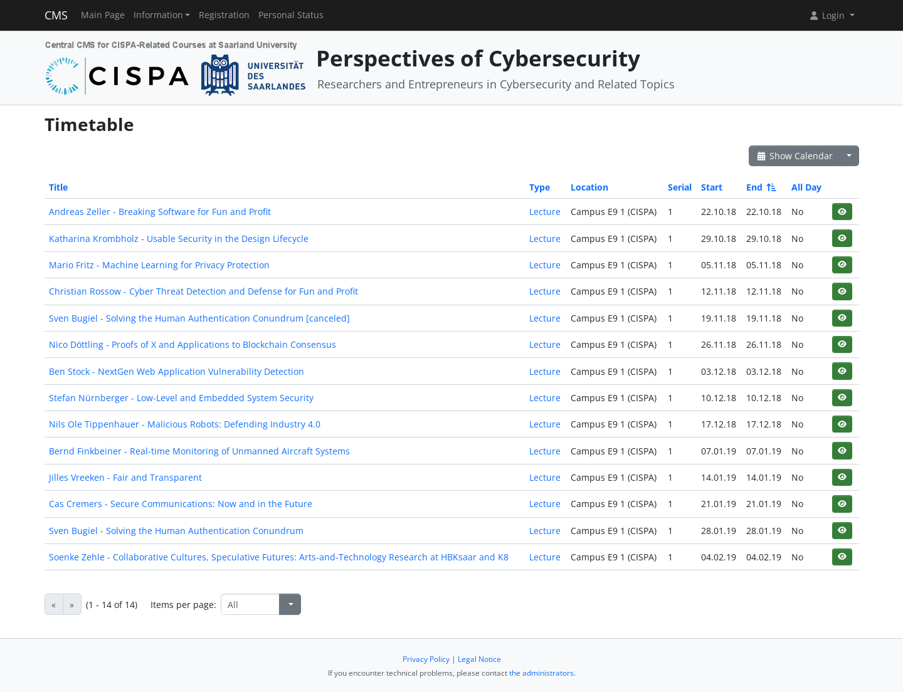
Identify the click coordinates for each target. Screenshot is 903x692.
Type (539, 187)
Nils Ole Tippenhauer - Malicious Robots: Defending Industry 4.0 (184, 424)
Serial (680, 187)
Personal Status (291, 15)
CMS (56, 15)
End (760, 187)
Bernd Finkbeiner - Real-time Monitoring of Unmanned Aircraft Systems (199, 451)
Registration (224, 15)
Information (158, 15)
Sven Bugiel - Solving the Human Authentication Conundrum (176, 531)
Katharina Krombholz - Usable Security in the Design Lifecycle (179, 238)
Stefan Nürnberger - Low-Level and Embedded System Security (181, 398)
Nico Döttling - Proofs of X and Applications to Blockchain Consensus (192, 344)
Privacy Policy (426, 659)
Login (827, 15)
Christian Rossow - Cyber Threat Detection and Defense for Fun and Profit (203, 291)
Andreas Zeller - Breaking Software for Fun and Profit (160, 212)
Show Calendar (794, 156)
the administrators (541, 673)
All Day (806, 187)
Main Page (103, 15)
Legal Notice (479, 659)
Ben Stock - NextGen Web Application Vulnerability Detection (176, 371)
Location (589, 187)
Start (711, 187)
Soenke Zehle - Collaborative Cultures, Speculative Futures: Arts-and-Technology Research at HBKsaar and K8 (279, 557)
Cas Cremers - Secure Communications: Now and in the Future (180, 504)
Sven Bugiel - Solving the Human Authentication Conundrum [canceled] (199, 318)
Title (58, 187)
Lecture (545, 212)
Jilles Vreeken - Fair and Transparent (125, 477)
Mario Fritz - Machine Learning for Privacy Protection (159, 265)
